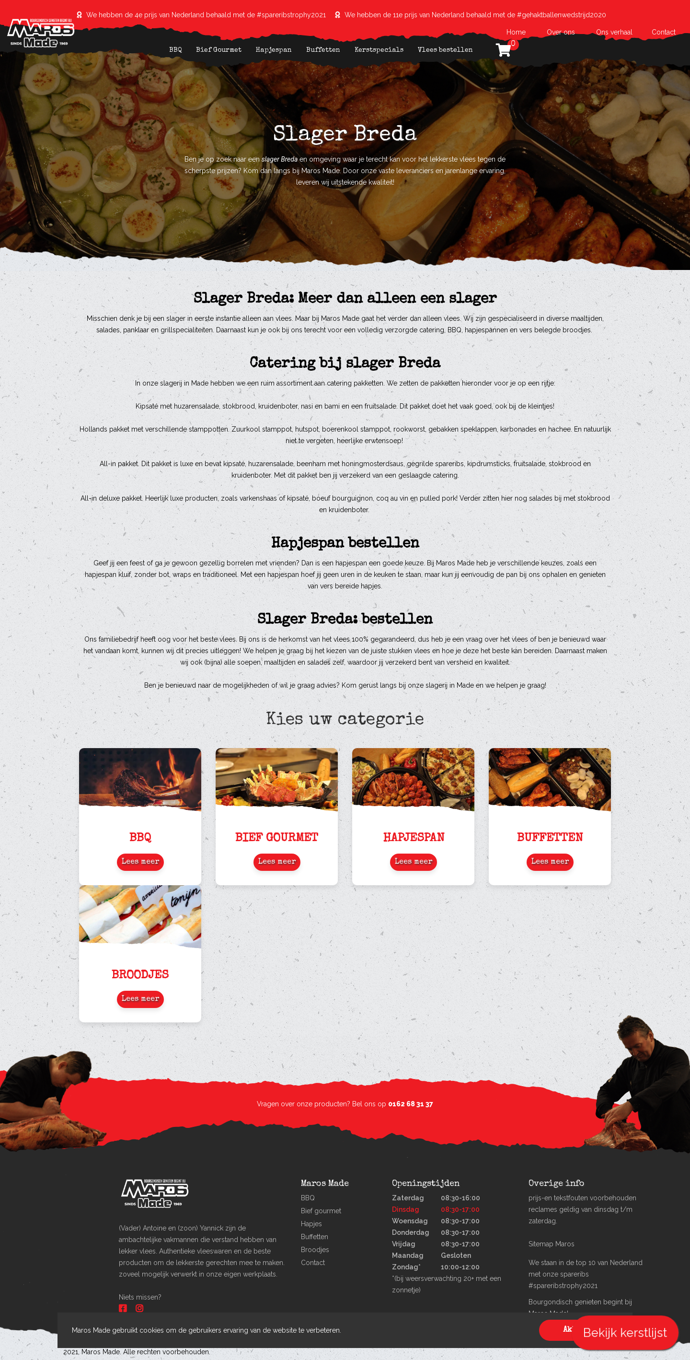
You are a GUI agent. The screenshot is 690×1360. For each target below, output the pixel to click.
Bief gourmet (321, 1211)
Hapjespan (274, 50)
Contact (664, 32)
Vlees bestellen (445, 50)
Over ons (561, 32)
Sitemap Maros (552, 1244)
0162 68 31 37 (410, 1104)
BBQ (175, 50)
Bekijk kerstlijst (625, 1332)
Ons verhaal (614, 32)
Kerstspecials (379, 50)
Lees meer (140, 862)
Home (517, 32)
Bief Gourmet (219, 50)
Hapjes (311, 1224)
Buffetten (323, 50)
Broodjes (315, 1250)
